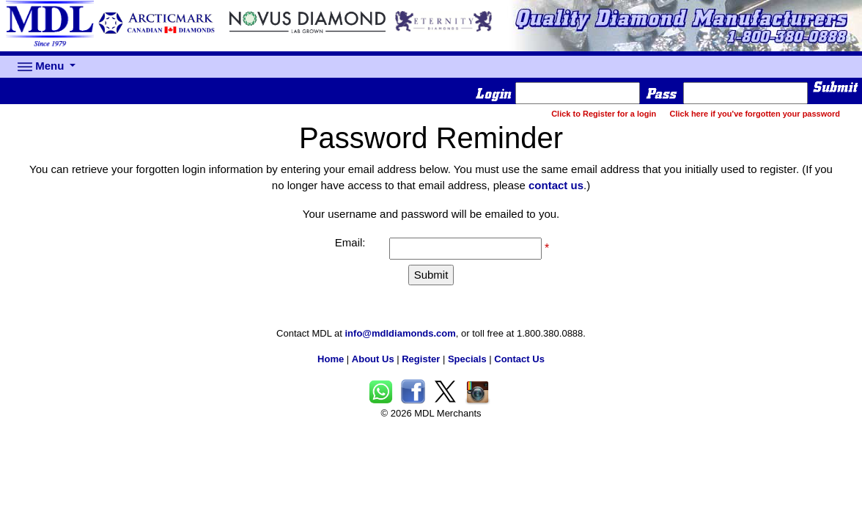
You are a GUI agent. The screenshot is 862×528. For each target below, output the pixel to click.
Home (330, 358)
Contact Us (519, 358)
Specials (467, 358)
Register (421, 358)
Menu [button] (42, 66)
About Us (373, 358)
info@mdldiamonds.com (400, 333)
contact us (555, 185)
